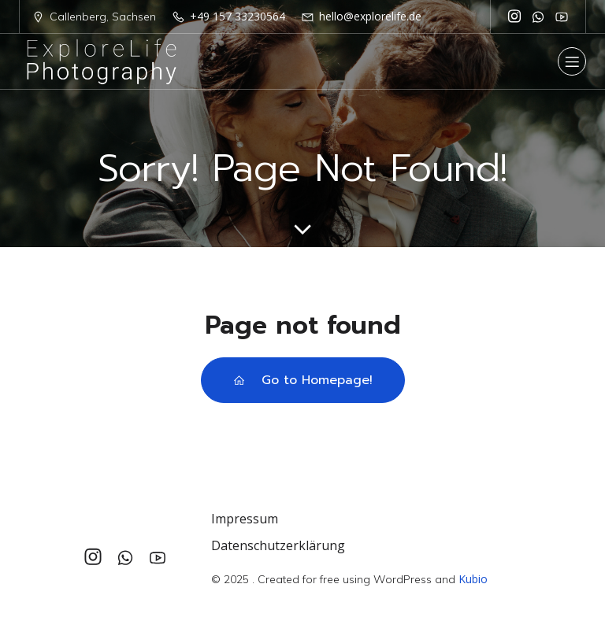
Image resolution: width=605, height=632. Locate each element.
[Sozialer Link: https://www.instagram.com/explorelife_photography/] (514, 16)
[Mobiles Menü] (572, 61)
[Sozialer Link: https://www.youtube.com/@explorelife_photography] (561, 16)
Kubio (473, 578)
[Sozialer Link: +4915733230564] (538, 16)
